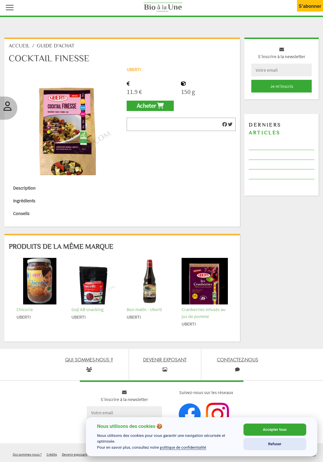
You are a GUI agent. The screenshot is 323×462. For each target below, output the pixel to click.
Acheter (150, 106)
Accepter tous (275, 429)
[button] (8, 7)
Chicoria (24, 309)
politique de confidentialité (183, 447)
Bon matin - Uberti (144, 309)
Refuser (274, 444)
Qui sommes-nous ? (27, 454)
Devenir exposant (74, 454)
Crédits (52, 454)
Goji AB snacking (87, 309)
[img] (224, 124)
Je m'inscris (281, 86)
